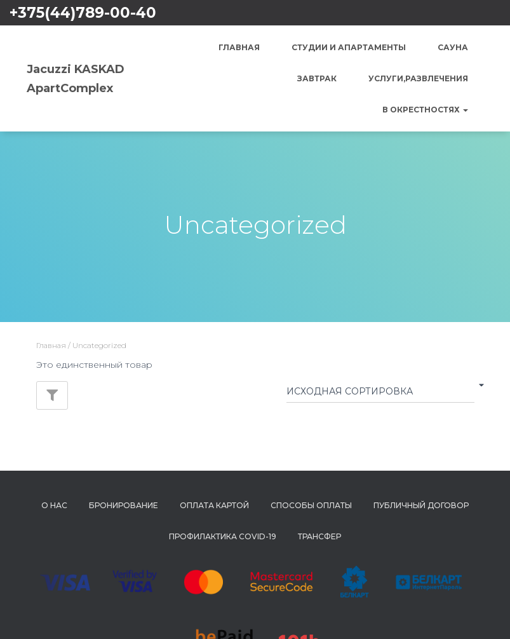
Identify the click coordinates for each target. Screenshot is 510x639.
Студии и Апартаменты (349, 47)
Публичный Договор (421, 505)
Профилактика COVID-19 (222, 536)
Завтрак (317, 78)
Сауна (453, 47)
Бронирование (123, 505)
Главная (239, 47)
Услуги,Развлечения (418, 78)
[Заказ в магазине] (380, 393)
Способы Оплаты (311, 505)
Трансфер (319, 536)
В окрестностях (425, 109)
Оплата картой (214, 505)
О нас (54, 505)
